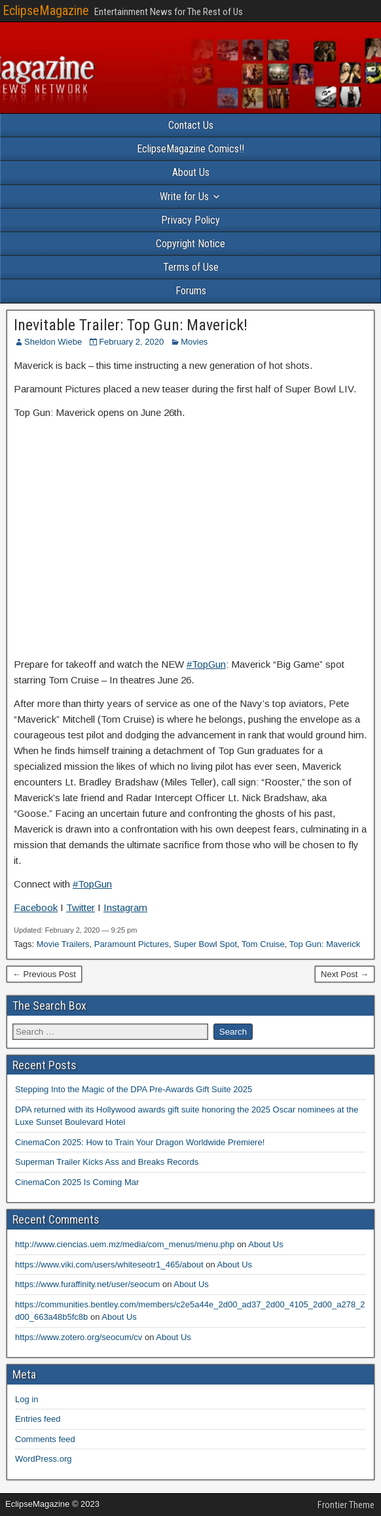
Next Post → (345, 974)
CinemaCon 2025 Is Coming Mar (77, 1182)
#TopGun (206, 664)
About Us (190, 172)
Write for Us (184, 196)
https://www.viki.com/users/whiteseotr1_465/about (109, 1264)
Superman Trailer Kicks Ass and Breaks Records (106, 1162)
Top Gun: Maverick (324, 944)
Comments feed (45, 1439)
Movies (194, 342)
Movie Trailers (63, 944)
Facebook (36, 907)
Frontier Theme (346, 1505)
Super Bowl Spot (205, 944)
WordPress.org (43, 1459)
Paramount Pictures (131, 944)
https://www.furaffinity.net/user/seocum (87, 1284)
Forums (190, 290)
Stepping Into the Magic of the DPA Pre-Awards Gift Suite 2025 (133, 1089)
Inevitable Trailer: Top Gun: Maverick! (130, 325)
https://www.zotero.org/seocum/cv (78, 1337)
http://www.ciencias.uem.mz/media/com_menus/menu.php (124, 1244)
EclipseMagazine (46, 10)
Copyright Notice (190, 243)
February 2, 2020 (131, 342)
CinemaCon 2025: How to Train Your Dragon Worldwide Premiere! (139, 1142)
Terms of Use (191, 267)
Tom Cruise (263, 944)
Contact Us (190, 125)
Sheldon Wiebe (53, 342)
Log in (26, 1399)
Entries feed (37, 1419)
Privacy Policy (190, 220)
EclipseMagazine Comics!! (190, 149)
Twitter (80, 907)
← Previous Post (44, 974)
